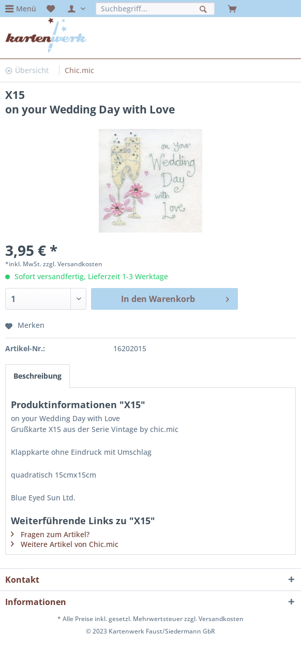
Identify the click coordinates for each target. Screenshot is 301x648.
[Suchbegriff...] (155, 8)
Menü (26, 8)
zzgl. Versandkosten (72, 264)
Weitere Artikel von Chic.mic (69, 544)
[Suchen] (204, 8)
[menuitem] (20, 8)
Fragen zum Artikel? (55, 534)
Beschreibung (37, 376)
